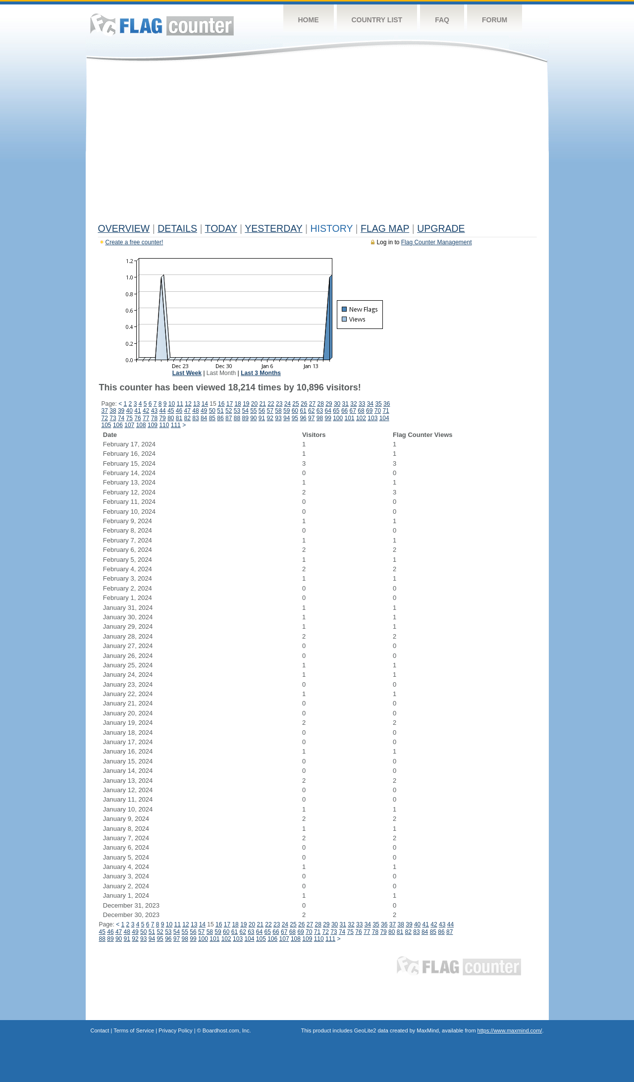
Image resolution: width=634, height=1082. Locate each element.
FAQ (442, 20)
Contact (100, 1030)
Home (308, 20)
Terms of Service (133, 1030)
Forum (494, 20)
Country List (377, 20)
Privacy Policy (175, 1030)
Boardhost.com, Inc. (227, 1030)
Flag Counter (162, 24)
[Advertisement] (317, 144)
